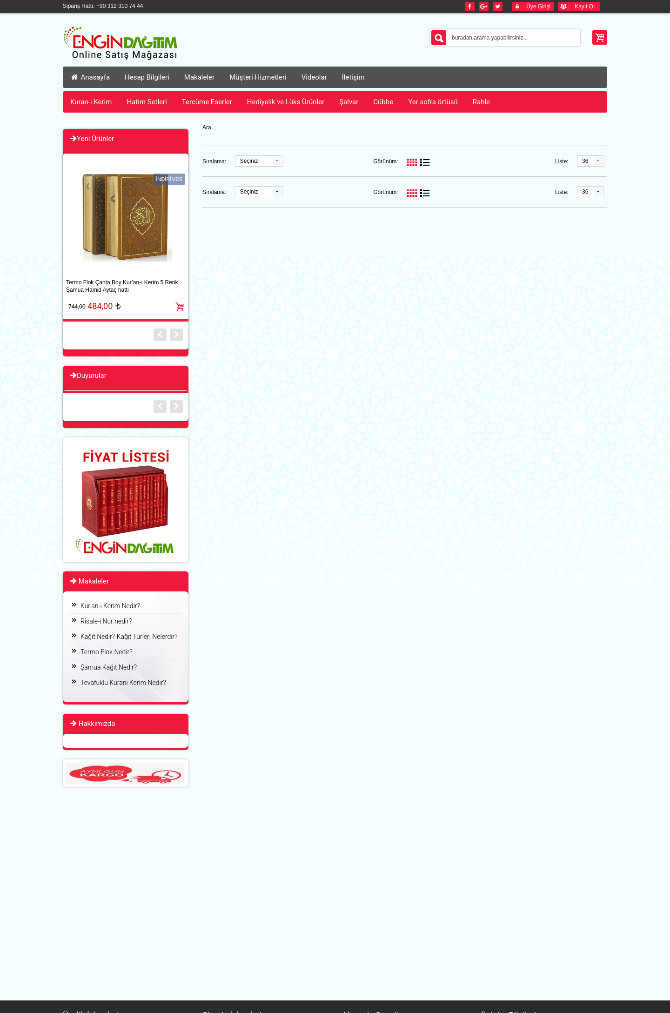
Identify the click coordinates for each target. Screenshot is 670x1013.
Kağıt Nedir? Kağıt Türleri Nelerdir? (129, 636)
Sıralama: (214, 161)
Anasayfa (90, 77)
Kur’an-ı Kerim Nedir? (110, 606)
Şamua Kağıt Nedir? (108, 667)
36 (585, 161)
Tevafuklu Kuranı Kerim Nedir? (123, 682)
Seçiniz (249, 161)
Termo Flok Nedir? (106, 652)
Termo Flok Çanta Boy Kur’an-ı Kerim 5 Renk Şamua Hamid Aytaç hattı (122, 286)
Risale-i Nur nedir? (106, 621)
